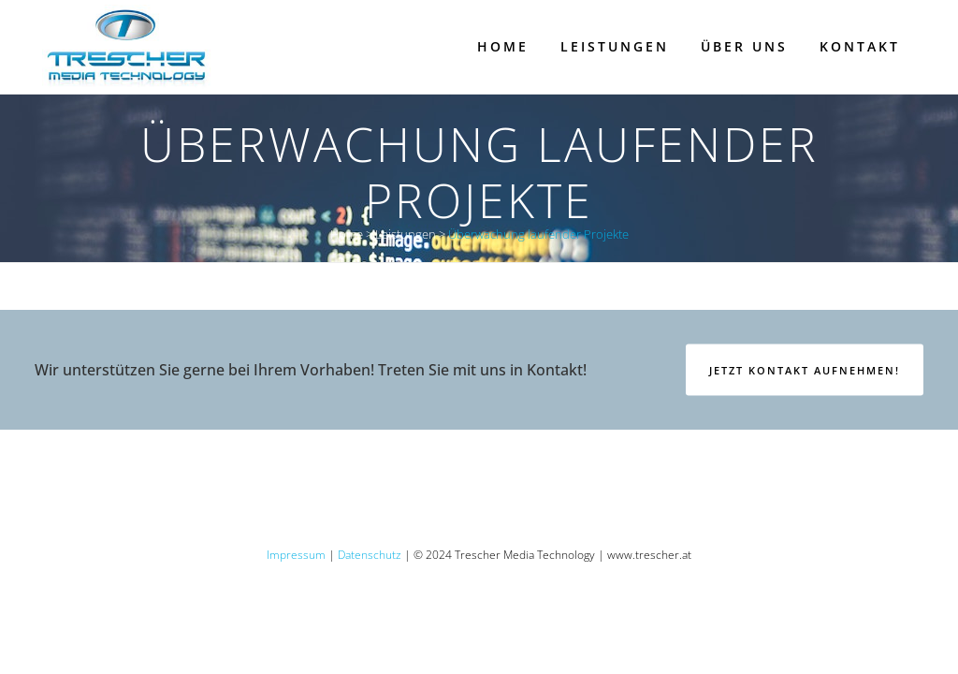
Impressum (296, 555)
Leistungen (405, 234)
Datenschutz (369, 555)
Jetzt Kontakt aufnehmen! (804, 370)
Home (346, 234)
